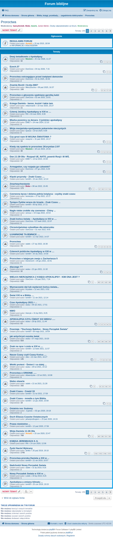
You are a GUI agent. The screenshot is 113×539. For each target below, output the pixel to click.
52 (110, 436)
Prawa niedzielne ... (20, 424)
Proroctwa (8, 22)
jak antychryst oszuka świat (24, 336)
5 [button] (102, 30)
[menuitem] (5, 10)
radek (28, 244)
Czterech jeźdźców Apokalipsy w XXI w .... (32, 251)
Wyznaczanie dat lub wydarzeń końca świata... (34, 287)
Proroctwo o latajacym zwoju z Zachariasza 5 (34, 258)
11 (106, 189)
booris (34, 26)
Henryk (28, 313)
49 (99, 436)
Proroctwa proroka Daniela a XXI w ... (29, 458)
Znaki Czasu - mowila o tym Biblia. (28, 398)
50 (102, 436)
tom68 (28, 179)
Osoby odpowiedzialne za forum (63, 26)
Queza (28, 131)
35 (102, 341)
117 (109, 453)
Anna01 (29, 43)
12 (110, 189)
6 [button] (106, 30)
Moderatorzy (83, 26)
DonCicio (29, 69)
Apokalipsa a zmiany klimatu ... (26, 482)
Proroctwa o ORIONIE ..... (23, 373)
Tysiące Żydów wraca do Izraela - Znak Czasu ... (35, 202)
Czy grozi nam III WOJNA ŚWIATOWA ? (30, 136)
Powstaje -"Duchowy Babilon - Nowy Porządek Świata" (39, 329)
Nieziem (29, 59)
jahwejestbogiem (32, 419)
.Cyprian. (29, 411)
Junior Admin (43, 26)
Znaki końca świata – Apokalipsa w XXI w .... (33, 219)
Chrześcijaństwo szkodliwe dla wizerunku (32, 227)
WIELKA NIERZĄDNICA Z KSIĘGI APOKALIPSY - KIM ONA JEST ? (45, 277)
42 (106, 282)
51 (106, 436)
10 (102, 189)
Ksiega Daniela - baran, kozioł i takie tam (31, 103)
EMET (28, 122)
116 (104, 453)
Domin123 (30, 261)
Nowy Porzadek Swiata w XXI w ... (27, 473)
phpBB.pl (69, 533)
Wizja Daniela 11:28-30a (22, 431)
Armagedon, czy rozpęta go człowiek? (30, 166)
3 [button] (95, 30)
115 (100, 453)
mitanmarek (30, 106)
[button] (110, 31)
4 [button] (99, 30)
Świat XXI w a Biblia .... (22, 295)
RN (27, 114)
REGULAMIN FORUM (21, 41)
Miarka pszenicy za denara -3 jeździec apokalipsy (36, 120)
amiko (28, 451)
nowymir (29, 139)
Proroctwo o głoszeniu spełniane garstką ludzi (34, 95)
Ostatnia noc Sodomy (21, 408)
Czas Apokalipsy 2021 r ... (23, 302)
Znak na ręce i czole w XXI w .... (26, 346)
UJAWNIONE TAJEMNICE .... (25, 234)
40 (99, 282)
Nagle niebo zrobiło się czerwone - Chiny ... (33, 210)
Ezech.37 (14, 66)
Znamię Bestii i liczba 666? (24, 85)
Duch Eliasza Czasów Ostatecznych (29, 416)
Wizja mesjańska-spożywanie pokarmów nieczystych (38, 128)
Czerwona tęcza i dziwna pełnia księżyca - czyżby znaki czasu (42, 194)
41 (102, 282)
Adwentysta (30, 375)
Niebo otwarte (17, 381)
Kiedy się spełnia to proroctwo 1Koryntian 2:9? (35, 146)
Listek (28, 476)
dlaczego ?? (16, 267)
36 (106, 341)
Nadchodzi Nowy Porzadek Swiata (28, 465)
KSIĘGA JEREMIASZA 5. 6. (24, 441)
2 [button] (91, 30)
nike (27, 357)
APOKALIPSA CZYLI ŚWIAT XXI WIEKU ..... (32, 319)
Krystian (29, 289)
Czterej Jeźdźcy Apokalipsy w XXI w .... (30, 111)
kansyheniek (18, 26)
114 (95, 453)
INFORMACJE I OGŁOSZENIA (24, 45)
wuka (28, 269)
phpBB (51, 529)
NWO (12, 310)
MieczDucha (31, 87)
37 (110, 341)
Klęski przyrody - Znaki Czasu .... (27, 176)
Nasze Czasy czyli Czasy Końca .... (28, 354)
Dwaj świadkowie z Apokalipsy (26, 56)
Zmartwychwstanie (20, 184)
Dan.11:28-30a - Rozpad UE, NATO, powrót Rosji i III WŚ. (39, 156)
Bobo (27, 26)
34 (99, 341)
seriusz (28, 213)
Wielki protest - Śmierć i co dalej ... (28, 364)
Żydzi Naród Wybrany (21, 448)
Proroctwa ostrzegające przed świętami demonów (36, 76)
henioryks (30, 196)
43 (110, 282)
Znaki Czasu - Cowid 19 (22, 391)
